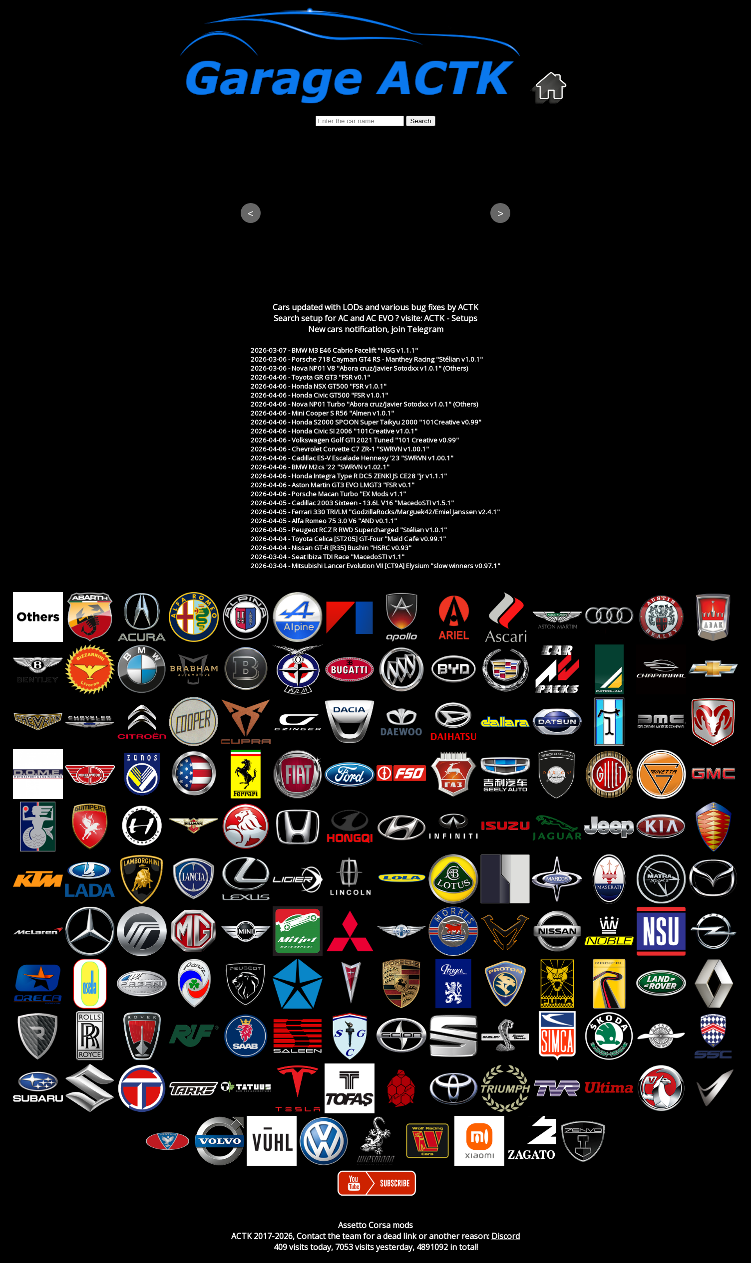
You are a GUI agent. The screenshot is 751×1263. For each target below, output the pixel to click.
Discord (505, 1236)
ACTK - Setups (450, 318)
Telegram (425, 329)
